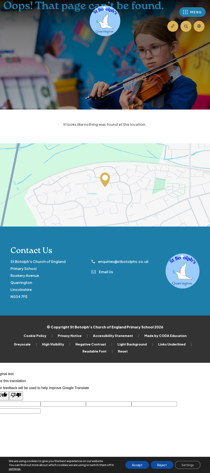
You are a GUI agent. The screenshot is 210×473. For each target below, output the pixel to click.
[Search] (185, 26)
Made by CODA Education (165, 336)
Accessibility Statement (116, 336)
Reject (162, 465)
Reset (123, 351)
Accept (137, 465)
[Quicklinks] (172, 26)
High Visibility (56, 344)
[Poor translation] (16, 396)
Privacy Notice (73, 336)
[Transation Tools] (199, 26)
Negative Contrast (93, 344)
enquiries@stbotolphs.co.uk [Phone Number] (120, 261)
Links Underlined (175, 344)
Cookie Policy (38, 336)
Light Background (135, 344)
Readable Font (97, 351)
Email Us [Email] (102, 271)
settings (15, 469)
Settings (188, 465)
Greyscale (25, 344)
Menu (196, 12)
